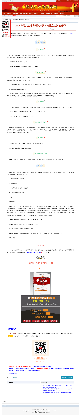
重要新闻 (27, 19)
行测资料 (42, 13)
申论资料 (36, 13)
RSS (4, 405)
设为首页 (72, 0)
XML (50, 412)
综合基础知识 (49, 13)
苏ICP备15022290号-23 (53, 411)
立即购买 (12, 328)
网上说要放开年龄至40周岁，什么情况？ (52, 390)
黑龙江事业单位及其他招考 (25, 13)
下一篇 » (15, 377)
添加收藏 (76, 0)
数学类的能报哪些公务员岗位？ (50, 387)
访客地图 (58, 0)
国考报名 (4, 15)
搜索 (76, 16)
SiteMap (62, 0)
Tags (6, 405)
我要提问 (53, 29)
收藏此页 (64, 377)
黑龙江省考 (15, 13)
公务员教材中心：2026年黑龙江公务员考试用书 (31, 366)
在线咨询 (56, 13)
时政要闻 (9, 13)
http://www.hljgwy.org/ (34, 411)
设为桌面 (67, 0)
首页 (4, 13)
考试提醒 (70, 377)
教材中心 (62, 13)
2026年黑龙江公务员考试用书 (16, 15)
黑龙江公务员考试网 (13, 19)
